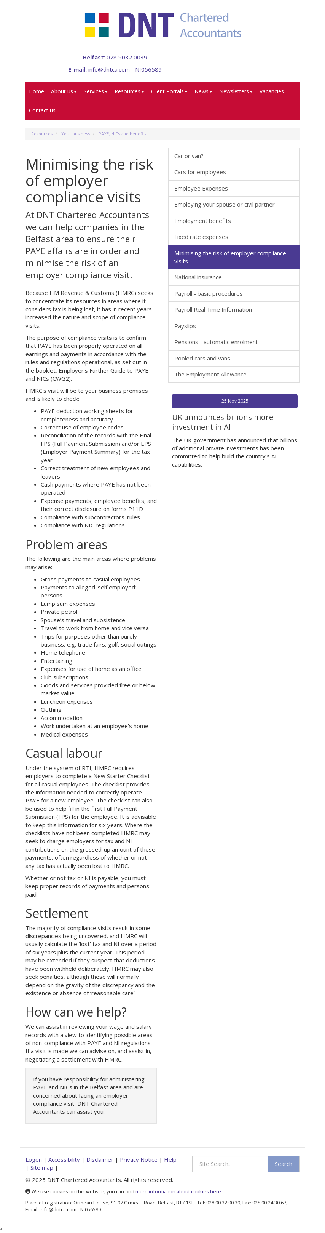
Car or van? (189, 156)
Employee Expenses (201, 188)
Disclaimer (99, 1159)
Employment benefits (202, 220)
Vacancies (272, 91)
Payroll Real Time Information (213, 309)
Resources (129, 91)
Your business (75, 133)
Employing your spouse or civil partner (224, 204)
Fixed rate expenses (201, 236)
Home (36, 91)
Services (96, 91)
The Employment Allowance (210, 374)
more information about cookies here (178, 1191)
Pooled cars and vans (202, 358)
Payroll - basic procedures (208, 293)
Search (283, 1163)
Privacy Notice (139, 1159)
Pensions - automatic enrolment (216, 342)
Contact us (42, 110)
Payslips (185, 326)
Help (170, 1159)
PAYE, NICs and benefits (122, 133)
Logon (33, 1159)
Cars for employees (200, 172)
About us (64, 91)
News (203, 91)
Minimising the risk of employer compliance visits (230, 257)
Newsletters (236, 91)
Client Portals (169, 91)
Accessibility (64, 1159)
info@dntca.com (109, 69)
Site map (41, 1167)
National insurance (198, 277)
